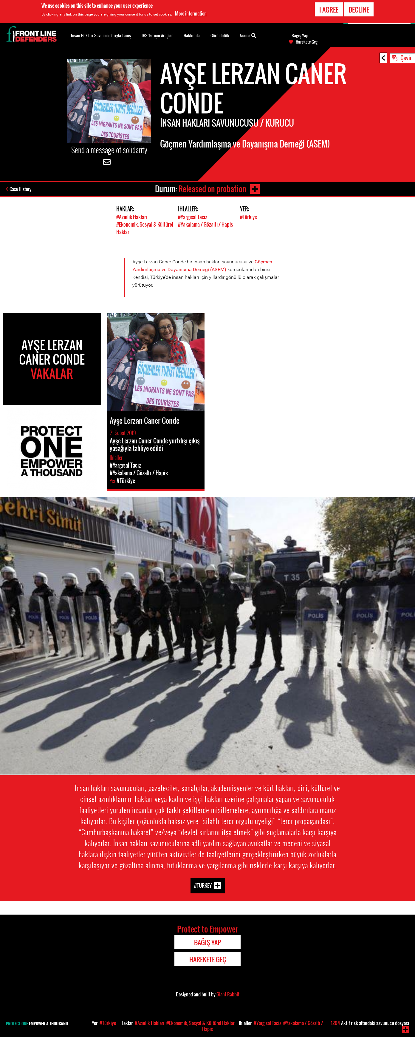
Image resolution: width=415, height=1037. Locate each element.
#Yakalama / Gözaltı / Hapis (205, 224)
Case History (20, 189)
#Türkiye (248, 217)
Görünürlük (219, 35)
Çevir (406, 57)
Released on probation (212, 189)
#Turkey (203, 885)
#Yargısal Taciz (192, 217)
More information (191, 13)
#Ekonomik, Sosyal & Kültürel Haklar (200, 1023)
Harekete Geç (307, 42)
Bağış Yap (300, 36)
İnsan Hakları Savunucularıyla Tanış (101, 35)
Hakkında (192, 35)
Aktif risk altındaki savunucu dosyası (370, 1023)
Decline (359, 9)
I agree (328, 9)
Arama (248, 34)
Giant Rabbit (227, 994)
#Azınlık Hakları (131, 217)
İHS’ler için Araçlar (157, 35)
